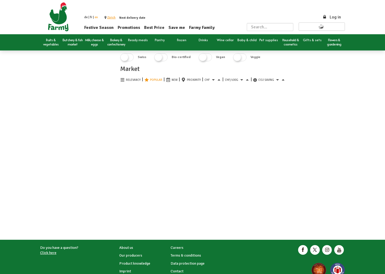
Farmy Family (202, 27)
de (86, 17)
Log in (331, 17)
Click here (48, 252)
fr (91, 17)
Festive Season (99, 27)
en (96, 17)
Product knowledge (134, 263)
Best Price (154, 27)
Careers (177, 247)
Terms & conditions (186, 255)
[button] (111, 18)
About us (126, 247)
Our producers (130, 255)
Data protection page (188, 263)
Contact (177, 271)
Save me (176, 27)
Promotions (129, 27)
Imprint (125, 271)
